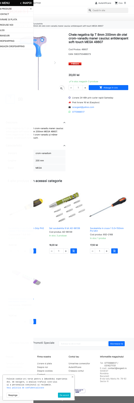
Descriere (12, 122)
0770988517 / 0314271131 (111, 364)
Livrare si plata (44, 363)
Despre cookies (45, 370)
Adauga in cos (108, 87)
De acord (64, 395)
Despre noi (42, 367)
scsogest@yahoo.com (83, 107)
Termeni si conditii (15, 363)
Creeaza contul (76, 370)
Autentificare (75, 367)
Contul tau (74, 356)
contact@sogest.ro (117, 368)
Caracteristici (14, 145)
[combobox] (107, 10)
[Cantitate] (78, 87)
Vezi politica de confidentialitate (25, 388)
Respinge (12, 395)
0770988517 (78, 112)
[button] (103, 3)
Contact (41, 374)
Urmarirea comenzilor (79, 363)
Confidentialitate (14, 367)
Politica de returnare (16, 370)
